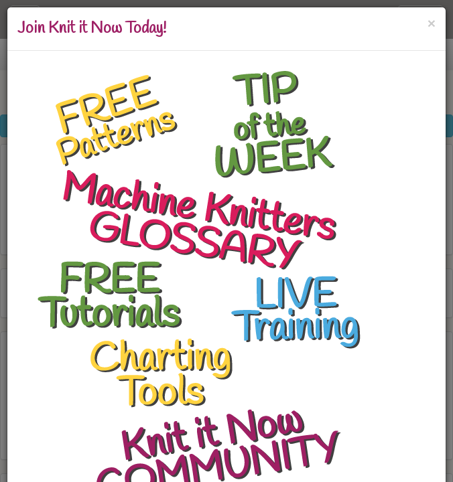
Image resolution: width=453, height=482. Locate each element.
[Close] (432, 22)
